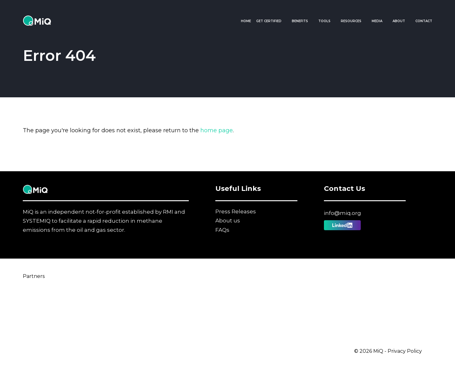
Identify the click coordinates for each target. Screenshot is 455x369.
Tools (324, 21)
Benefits (300, 21)
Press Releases (235, 211)
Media (377, 21)
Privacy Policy (405, 351)
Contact (423, 21)
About (399, 21)
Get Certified (268, 21)
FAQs (222, 230)
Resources (351, 21)
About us (227, 220)
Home (246, 21)
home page (216, 130)
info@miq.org (342, 213)
